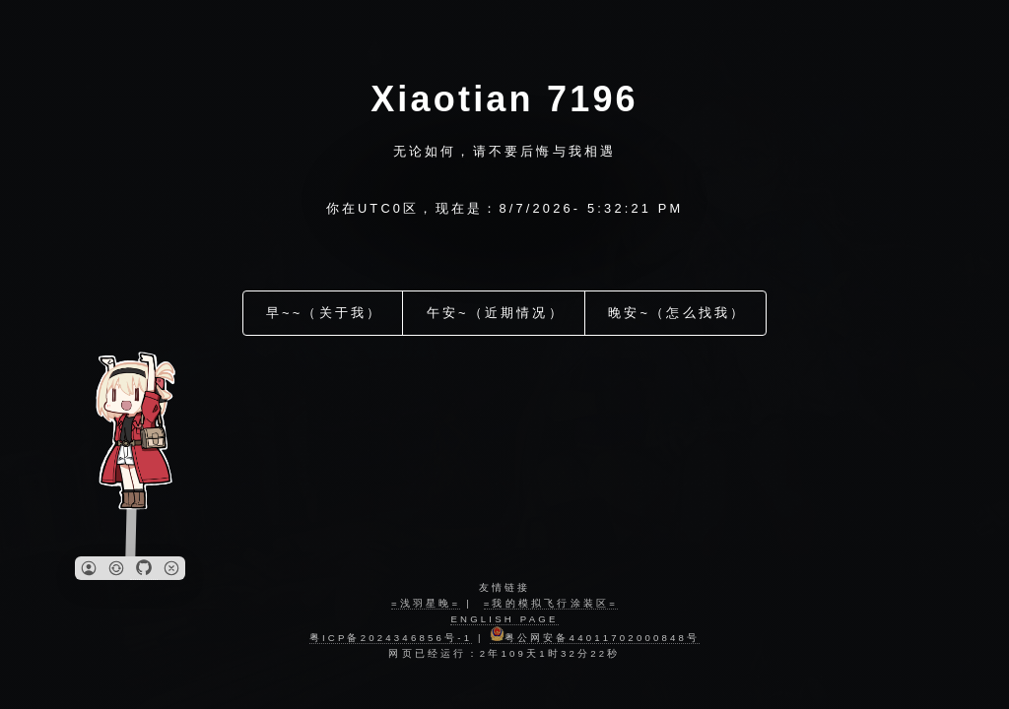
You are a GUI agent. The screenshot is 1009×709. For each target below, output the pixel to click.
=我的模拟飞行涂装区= (551, 603)
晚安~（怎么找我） (677, 303)
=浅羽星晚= (425, 603)
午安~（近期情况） (496, 303)
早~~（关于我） (324, 303)
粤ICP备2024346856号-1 (390, 637)
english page (504, 618)
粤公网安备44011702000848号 (595, 637)
